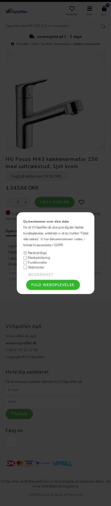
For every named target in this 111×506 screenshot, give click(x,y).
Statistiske (36, 267)
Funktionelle (37, 262)
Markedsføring (39, 258)
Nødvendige (37, 253)
